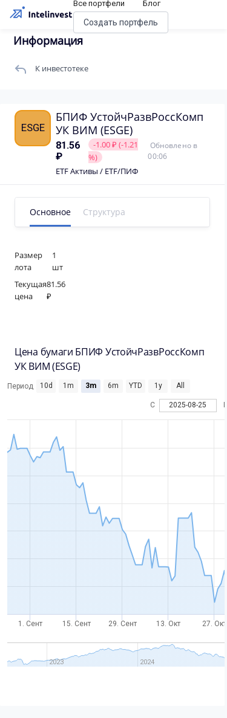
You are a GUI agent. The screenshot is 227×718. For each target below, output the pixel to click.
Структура (104, 212)
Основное (50, 212)
